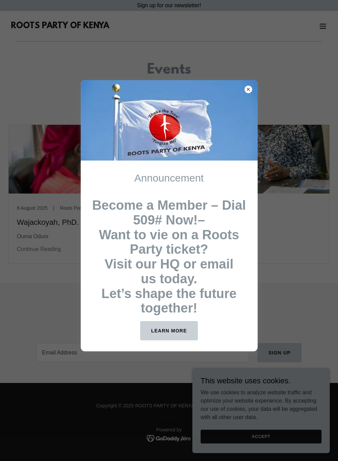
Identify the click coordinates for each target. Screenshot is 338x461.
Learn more (169, 330)
